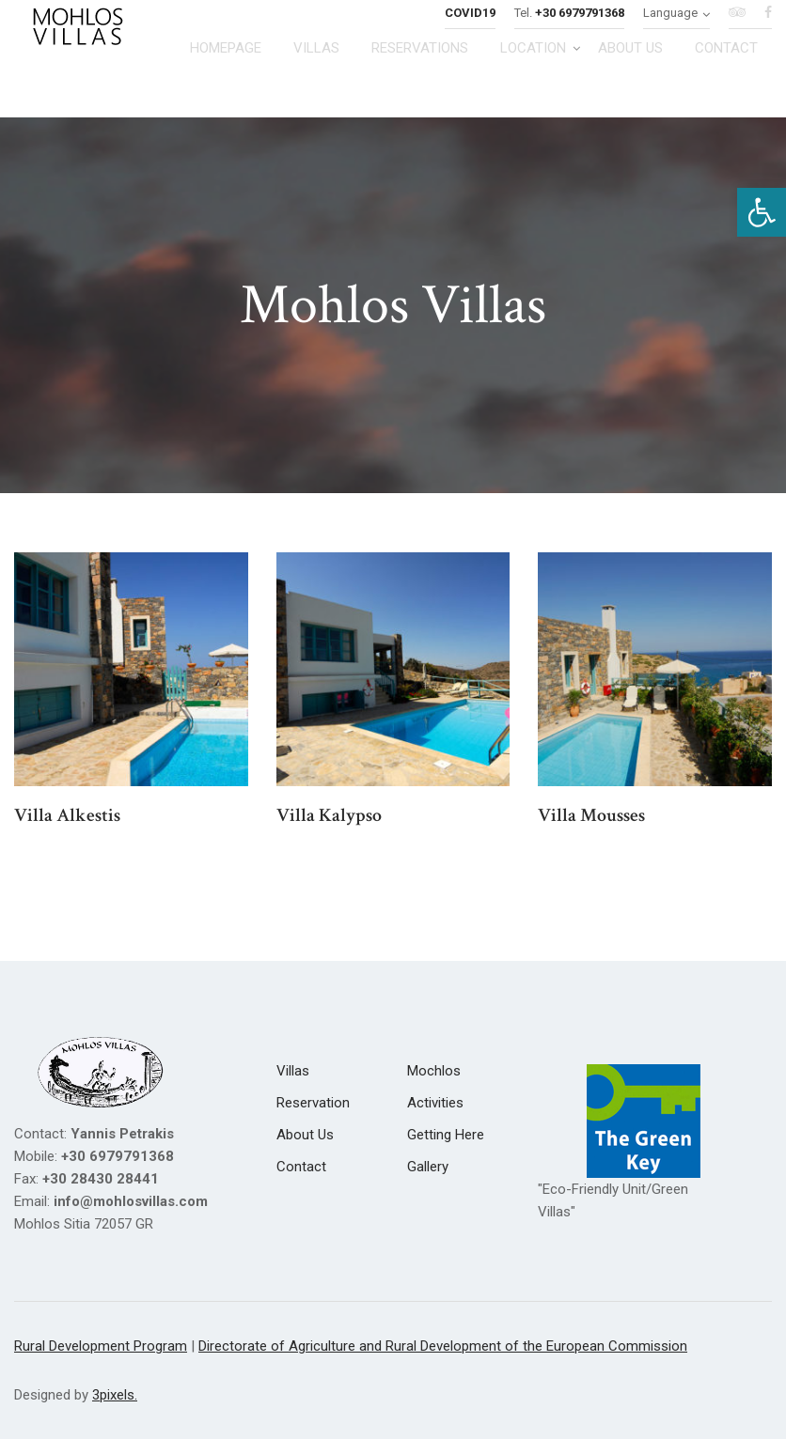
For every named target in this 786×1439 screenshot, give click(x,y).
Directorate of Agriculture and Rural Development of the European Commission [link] (442, 1346)
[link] (761, 212)
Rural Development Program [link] (100, 1346)
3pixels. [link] (114, 1394)
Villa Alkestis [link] (67, 815)
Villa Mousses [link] (591, 815)
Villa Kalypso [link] (329, 815)
